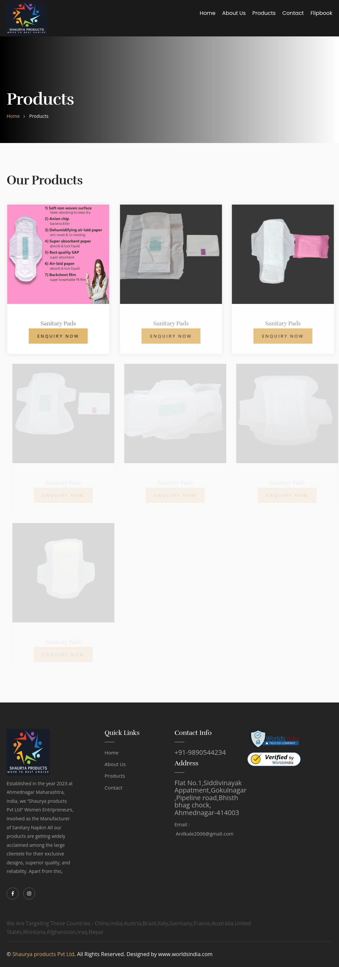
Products (263, 13)
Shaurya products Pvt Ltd (43, 954)
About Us (234, 13)
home (13, 116)
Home (208, 13)
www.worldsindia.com (185, 954)
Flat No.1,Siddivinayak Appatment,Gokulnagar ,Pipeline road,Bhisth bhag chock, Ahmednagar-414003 (210, 797)
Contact (293, 13)
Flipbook (321, 13)
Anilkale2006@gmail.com (204, 833)
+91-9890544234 (200, 752)
